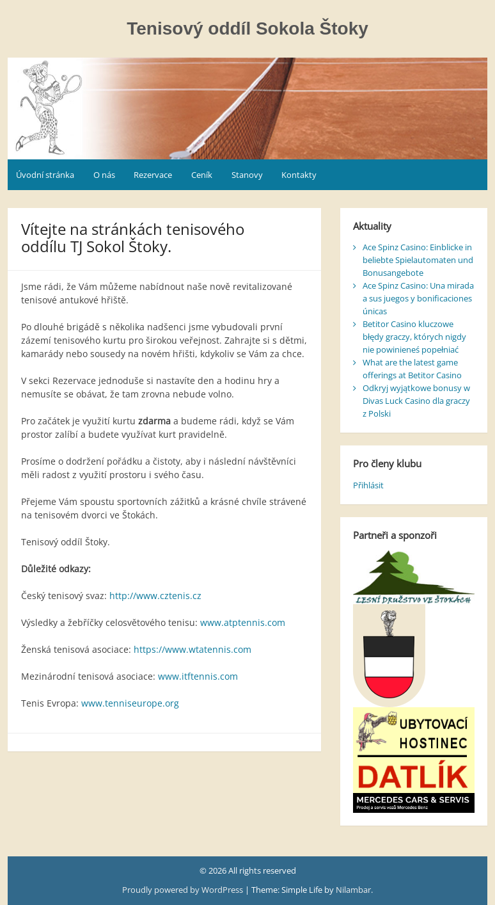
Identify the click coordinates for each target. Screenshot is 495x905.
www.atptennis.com (242, 622)
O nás (104, 174)
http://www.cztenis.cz (155, 595)
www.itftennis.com (198, 676)
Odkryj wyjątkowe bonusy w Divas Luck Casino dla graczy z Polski (416, 400)
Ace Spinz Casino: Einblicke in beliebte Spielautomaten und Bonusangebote (418, 259)
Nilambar (353, 889)
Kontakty (299, 174)
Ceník (201, 174)
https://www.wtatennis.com (192, 649)
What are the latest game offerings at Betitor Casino (412, 368)
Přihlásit (368, 485)
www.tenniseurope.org (130, 703)
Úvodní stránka (45, 174)
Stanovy (247, 174)
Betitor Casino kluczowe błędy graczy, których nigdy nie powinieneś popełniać (414, 336)
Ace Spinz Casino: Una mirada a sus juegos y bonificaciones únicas (418, 298)
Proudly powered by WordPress (183, 889)
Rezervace (153, 174)
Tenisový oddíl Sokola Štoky (247, 28)
